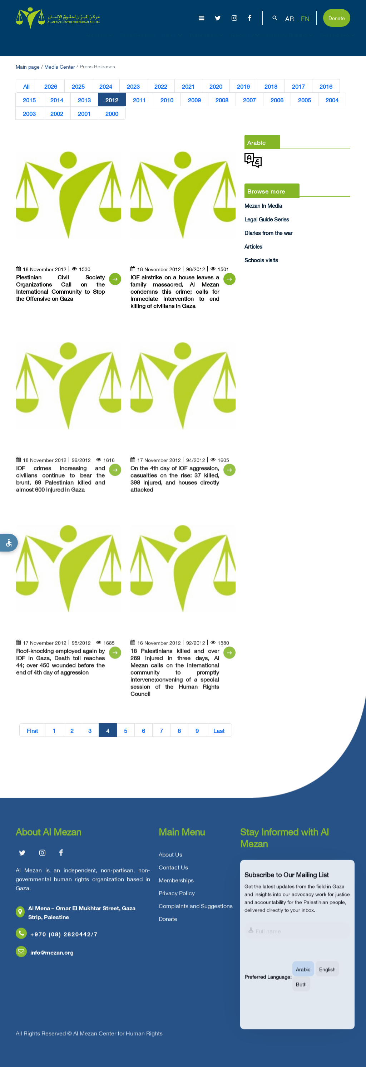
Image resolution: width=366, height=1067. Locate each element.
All (26, 86)
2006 (277, 100)
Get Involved (338, 41)
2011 (139, 100)
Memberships (176, 883)
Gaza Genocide (138, 41)
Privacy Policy (177, 896)
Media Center (59, 66)
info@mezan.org (45, 954)
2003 (29, 113)
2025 (78, 86)
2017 (298, 86)
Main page (28, 66)
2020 (215, 86)
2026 (50, 86)
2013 (84, 100)
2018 (270, 86)
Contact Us (173, 870)
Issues (173, 41)
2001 (84, 113)
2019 (243, 86)
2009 (194, 100)
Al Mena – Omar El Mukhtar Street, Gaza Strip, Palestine (75, 915)
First (32, 730)
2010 (166, 100)
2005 (304, 100)
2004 (332, 100)
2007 (249, 100)
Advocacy (246, 41)
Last (218, 730)
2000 (111, 113)
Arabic (303, 977)
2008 (222, 100)
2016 (326, 86)
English (327, 977)
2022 (160, 86)
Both (301, 992)
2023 (133, 86)
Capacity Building (291, 41)
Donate (336, 17)
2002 (56, 113)
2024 (105, 86)
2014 (56, 100)
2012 (111, 100)
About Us (100, 41)
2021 (188, 86)
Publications (207, 41)
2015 (29, 100)
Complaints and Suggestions (196, 909)
